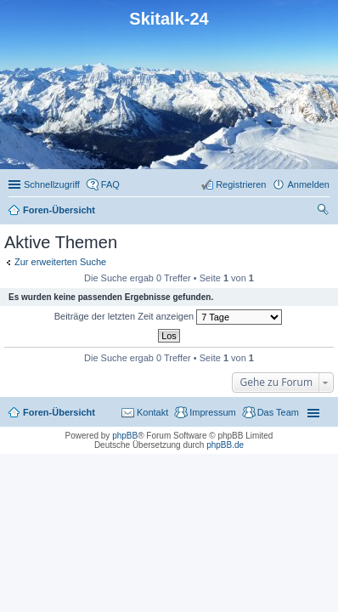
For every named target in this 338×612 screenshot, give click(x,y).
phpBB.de (225, 445)
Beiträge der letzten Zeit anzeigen (168, 317)
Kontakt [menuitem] (152, 412)
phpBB (125, 435)
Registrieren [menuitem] (241, 184)
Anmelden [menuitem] (308, 184)
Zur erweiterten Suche (60, 262)
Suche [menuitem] (324, 211)
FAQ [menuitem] (110, 184)
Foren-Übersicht (59, 412)
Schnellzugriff (52, 184)
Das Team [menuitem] (278, 412)
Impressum (212, 412)
